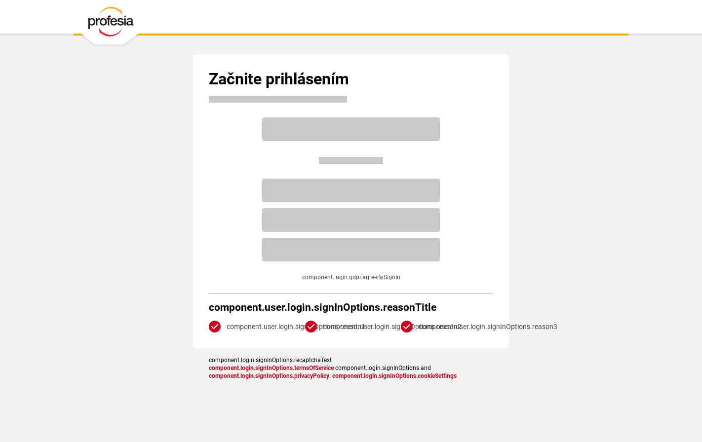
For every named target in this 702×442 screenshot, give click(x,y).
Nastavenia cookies (379, 390)
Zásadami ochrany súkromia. (373, 285)
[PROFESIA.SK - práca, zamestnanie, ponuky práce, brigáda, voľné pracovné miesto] (110, 24)
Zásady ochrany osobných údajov (253, 390)
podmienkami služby (373, 277)
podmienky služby (327, 390)
